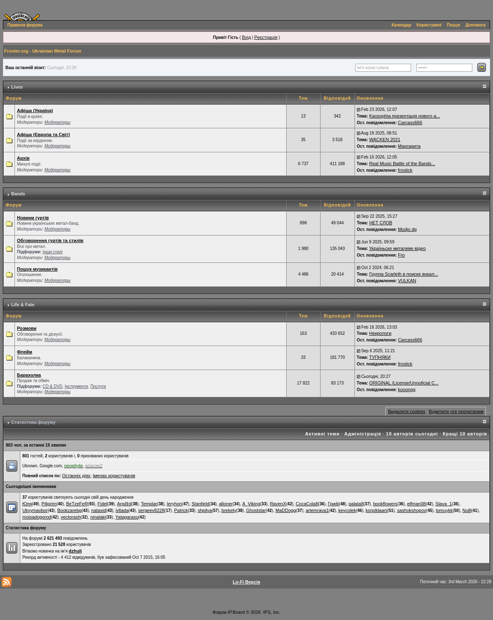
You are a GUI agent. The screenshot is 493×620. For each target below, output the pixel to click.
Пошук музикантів (37, 269)
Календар (402, 25)
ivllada (121, 510)
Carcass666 (410, 122)
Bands (18, 193)
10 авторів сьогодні (412, 433)
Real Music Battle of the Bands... (402, 163)
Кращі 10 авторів (465, 433)
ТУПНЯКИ (380, 357)
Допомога (476, 25)
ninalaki (97, 516)
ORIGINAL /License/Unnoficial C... (404, 382)
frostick (405, 170)
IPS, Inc (271, 612)
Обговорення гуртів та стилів (50, 240)
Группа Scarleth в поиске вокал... (403, 274)
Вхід (246, 37)
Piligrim (48, 503)
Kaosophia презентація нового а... (404, 115)
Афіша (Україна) (35, 110)
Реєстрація (266, 37)
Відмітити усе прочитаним (456, 411)
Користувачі (429, 25)
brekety (229, 510)
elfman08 (416, 503)
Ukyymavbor (35, 510)
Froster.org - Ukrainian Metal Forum (42, 50)
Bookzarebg (69, 510)
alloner (225, 503)
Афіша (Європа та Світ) (43, 134)
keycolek (347, 510)
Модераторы (58, 122)
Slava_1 (444, 503)
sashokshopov (411, 510)
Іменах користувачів (114, 475)
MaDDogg (285, 510)
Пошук (453, 25)
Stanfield (200, 503)
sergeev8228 (151, 510)
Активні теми (322, 433)
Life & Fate (22, 304)
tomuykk (444, 510)
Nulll (466, 510)
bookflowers (385, 503)
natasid (98, 510)
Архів (23, 158)
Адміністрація (363, 433)
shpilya (205, 510)
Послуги (98, 386)
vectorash (71, 516)
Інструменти (76, 386)
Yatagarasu (126, 516)
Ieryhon (174, 503)
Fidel (103, 503)
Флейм (24, 351)
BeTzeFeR (77, 503)
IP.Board (235, 612)
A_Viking (251, 503)
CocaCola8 (307, 503)
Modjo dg (407, 229)
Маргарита (409, 146)
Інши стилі (52, 252)
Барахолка (29, 374)
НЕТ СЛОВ (380, 222)
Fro (401, 254)
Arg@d (124, 503)
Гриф (333, 503)
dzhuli (75, 550)
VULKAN (407, 280)
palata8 (356, 503)
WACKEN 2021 (384, 139)
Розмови (26, 328)
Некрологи (380, 333)
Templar (149, 503)
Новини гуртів (33, 217)
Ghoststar (256, 510)
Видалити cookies (406, 411)
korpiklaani (377, 510)
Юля (27, 503)
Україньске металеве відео (397, 248)
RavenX (278, 503)
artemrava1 (317, 510)
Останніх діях (76, 475)
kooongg (406, 389)
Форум (219, 612)
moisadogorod (36, 516)
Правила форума (25, 25)
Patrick (181, 510)
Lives (17, 86)
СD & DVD (52, 386)
